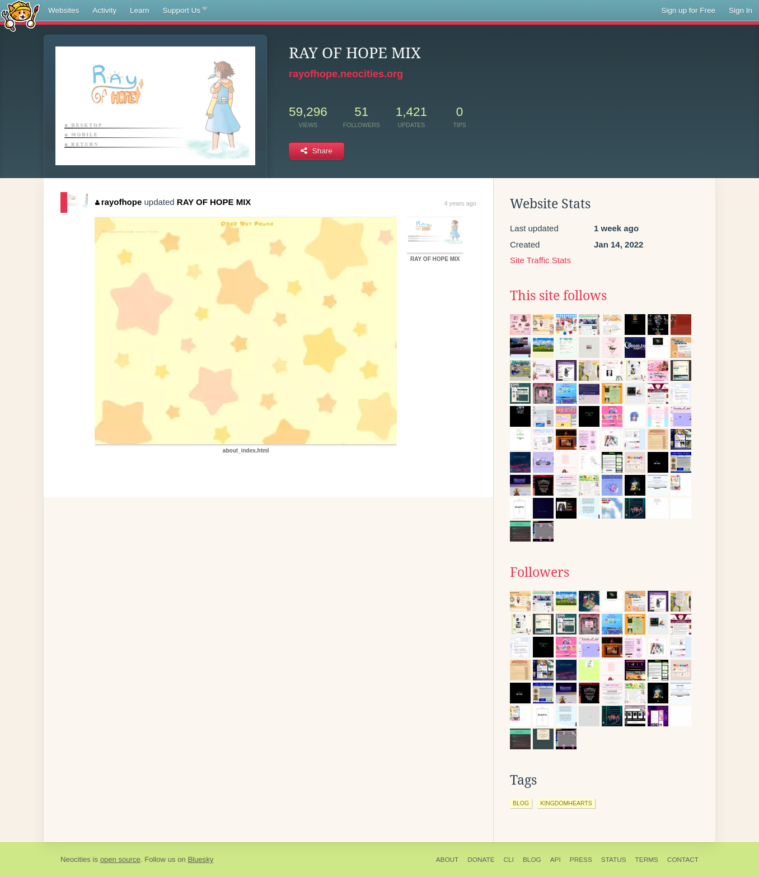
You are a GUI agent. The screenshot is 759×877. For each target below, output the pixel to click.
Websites (63, 10)
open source (120, 859)
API (555, 860)
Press (581, 860)
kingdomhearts (566, 803)
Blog (532, 860)
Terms (646, 860)
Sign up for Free (688, 10)
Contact (683, 860)
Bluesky (200, 859)
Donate (480, 860)
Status (613, 860)
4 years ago (460, 203)
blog (521, 803)
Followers (539, 572)
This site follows (558, 295)
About (447, 860)
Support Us (185, 10)
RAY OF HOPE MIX (214, 202)
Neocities (75, 859)
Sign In (740, 10)
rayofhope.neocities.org (346, 74)
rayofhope (118, 202)
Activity (104, 10)
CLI (509, 860)
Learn (139, 10)
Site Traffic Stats (540, 260)
